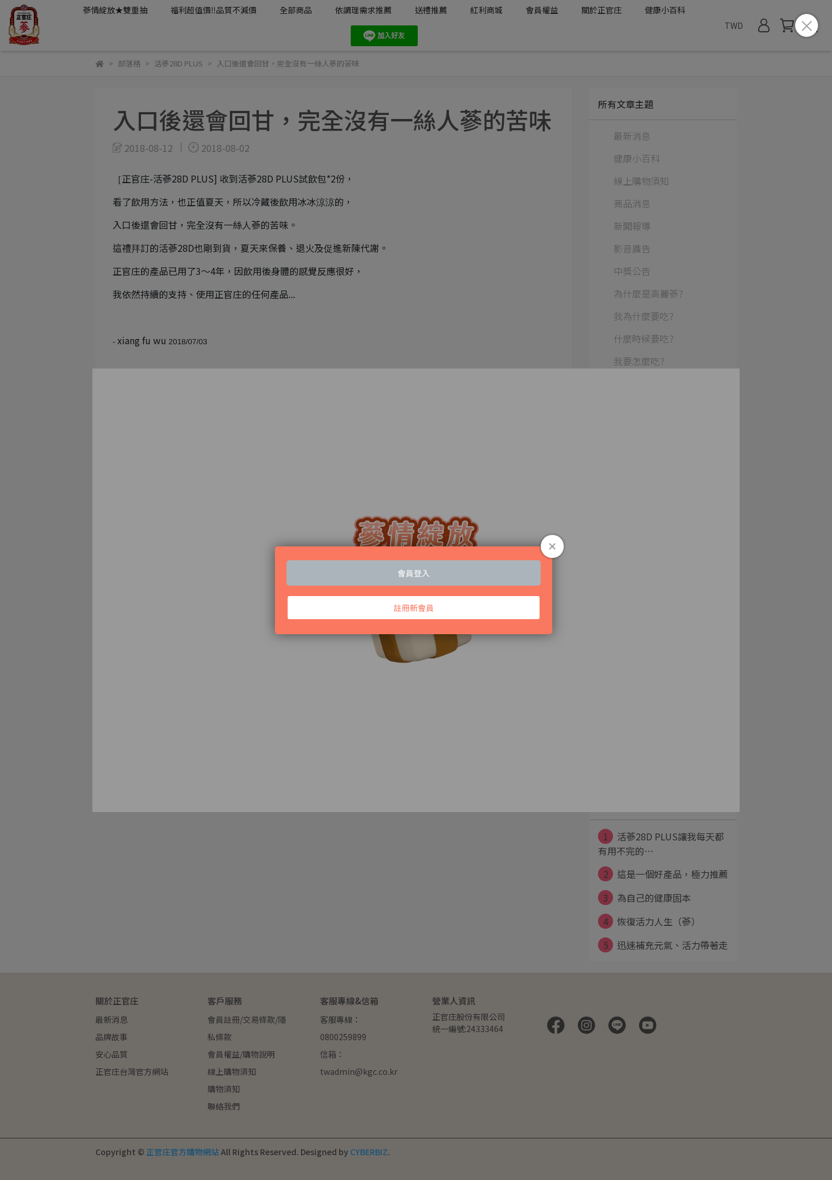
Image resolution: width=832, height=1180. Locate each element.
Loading (416, 590)
